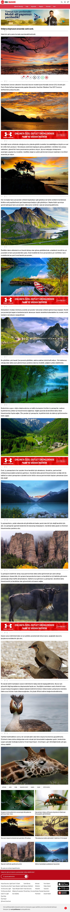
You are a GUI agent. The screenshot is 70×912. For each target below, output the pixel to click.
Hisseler (37, 888)
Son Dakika (15, 893)
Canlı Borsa (27, 883)
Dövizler (37, 886)
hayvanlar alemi (24, 787)
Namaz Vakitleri (28, 886)
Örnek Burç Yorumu (29, 891)
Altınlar (37, 883)
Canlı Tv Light (5, 893)
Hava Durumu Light (6, 883)
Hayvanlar (33, 6)
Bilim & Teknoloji (18, 6)
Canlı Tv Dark (16, 883)
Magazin (41, 6)
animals (4, 787)
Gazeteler (46, 891)
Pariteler (37, 893)
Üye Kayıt (3, 899)
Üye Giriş (3, 896)
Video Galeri (47, 886)
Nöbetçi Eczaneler (17, 891)
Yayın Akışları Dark (17, 888)
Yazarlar (46, 888)
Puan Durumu (28, 888)
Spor (54, 6)
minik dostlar (46, 787)
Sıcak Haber (47, 893)
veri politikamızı (15, 909)
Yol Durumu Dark (6, 891)
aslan (10, 787)
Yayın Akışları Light (17, 886)
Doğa (27, 6)
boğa (15, 787)
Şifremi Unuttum (6, 901)
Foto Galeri (47, 883)
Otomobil (48, 6)
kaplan (32, 787)
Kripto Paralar (39, 891)
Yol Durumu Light (6, 888)
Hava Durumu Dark (6, 886)
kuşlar (38, 787)
